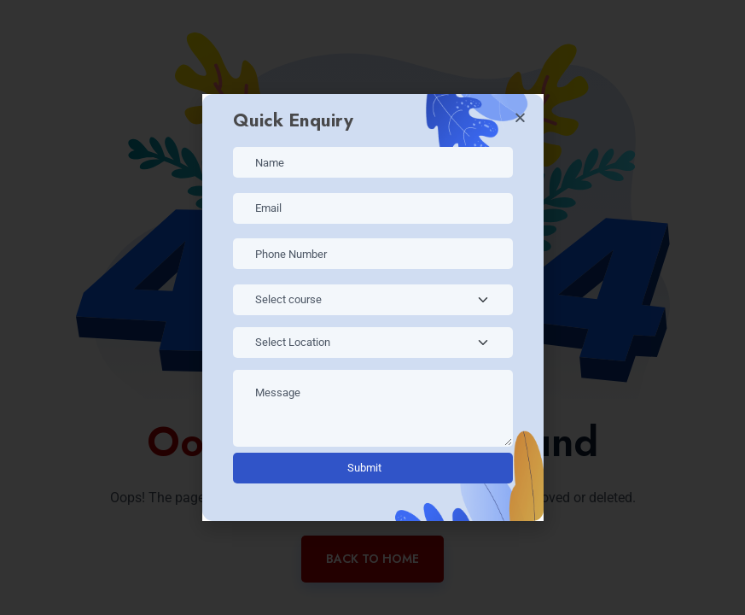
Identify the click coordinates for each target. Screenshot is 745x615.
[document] (372, 307)
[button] (520, 117)
